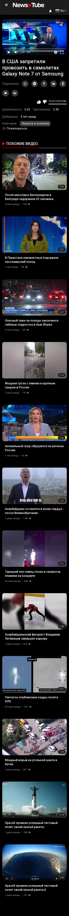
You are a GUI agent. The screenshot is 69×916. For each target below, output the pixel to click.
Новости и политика (35, 123)
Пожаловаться (14, 128)
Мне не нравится (45, 102)
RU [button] (59, 11)
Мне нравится (39, 102)
